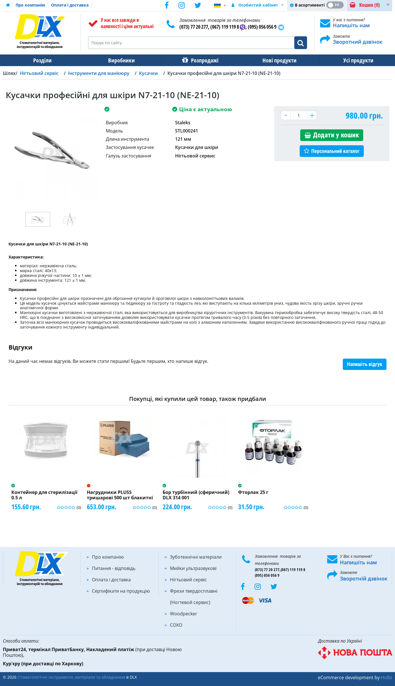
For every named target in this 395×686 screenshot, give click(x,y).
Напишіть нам (351, 25)
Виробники (119, 60)
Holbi (386, 677)
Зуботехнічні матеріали (196, 557)
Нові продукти (276, 60)
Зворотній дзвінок (363, 578)
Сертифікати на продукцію (121, 591)
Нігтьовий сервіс (188, 579)
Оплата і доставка (70, 5)
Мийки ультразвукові (193, 568)
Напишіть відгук (364, 364)
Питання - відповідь (113, 568)
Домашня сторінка (8, 5)
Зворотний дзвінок (357, 41)
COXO (176, 625)
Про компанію (30, 5)
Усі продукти (353, 60)
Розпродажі (202, 60)
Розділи (42, 60)
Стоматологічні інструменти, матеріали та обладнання (71, 677)
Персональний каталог (335, 151)
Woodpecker (183, 614)
